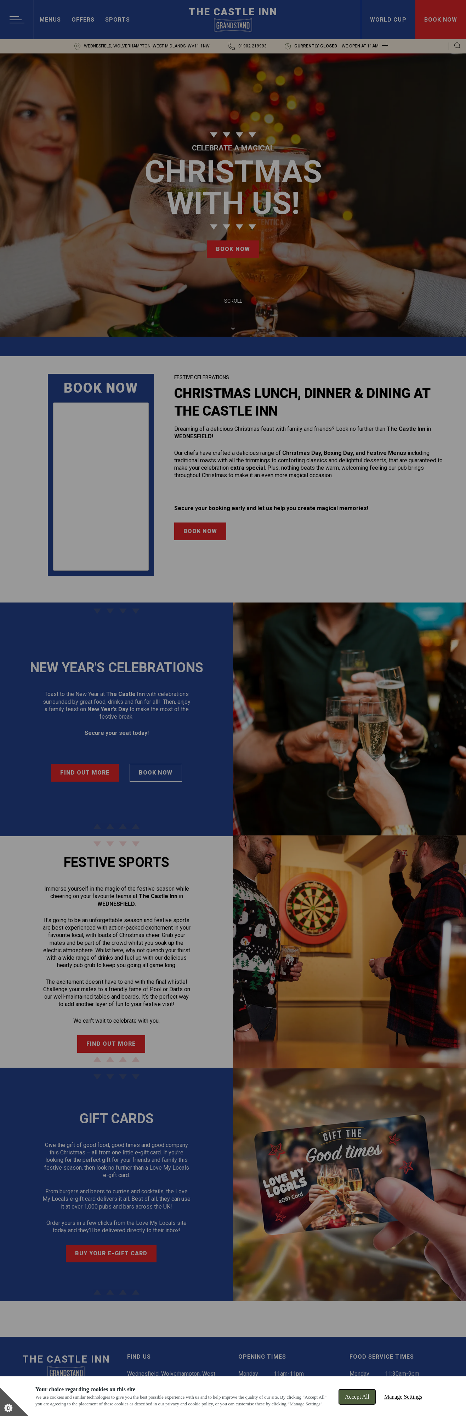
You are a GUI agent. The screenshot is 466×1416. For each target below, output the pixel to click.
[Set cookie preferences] (14, 1402)
